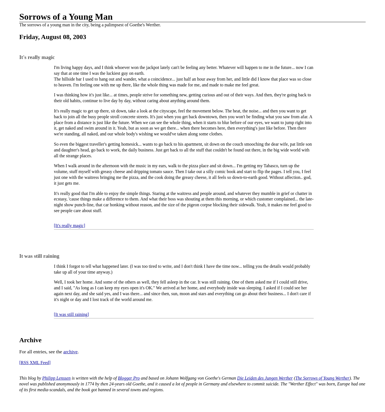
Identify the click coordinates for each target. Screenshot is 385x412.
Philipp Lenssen (56, 378)
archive (70, 351)
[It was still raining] (71, 314)
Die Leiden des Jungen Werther (265, 378)
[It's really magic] (69, 225)
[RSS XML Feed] (35, 362)
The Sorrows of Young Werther (322, 378)
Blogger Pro (129, 378)
